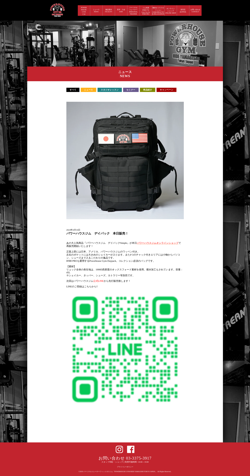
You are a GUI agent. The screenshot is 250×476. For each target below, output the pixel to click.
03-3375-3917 (139, 458)
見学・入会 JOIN (121, 11)
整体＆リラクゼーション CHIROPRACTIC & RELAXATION (158, 11)
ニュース (88, 90)
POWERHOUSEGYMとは (84, 11)
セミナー (130, 90)
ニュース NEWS (96, 11)
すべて (73, 90)
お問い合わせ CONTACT (195, 11)
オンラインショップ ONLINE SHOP (170, 11)
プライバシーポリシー (125, 467)
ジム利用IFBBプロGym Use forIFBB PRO (146, 11)
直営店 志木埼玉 (183, 11)
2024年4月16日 (73, 230)
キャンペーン (166, 90)
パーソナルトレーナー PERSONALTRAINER (133, 11)
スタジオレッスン (110, 90)
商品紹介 (147, 90)
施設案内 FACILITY (108, 11)
